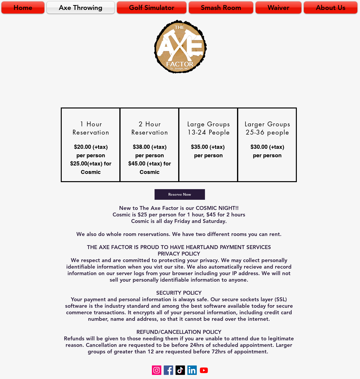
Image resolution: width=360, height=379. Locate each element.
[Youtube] (204, 370)
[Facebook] (168, 370)
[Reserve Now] (180, 194)
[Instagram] (156, 370)
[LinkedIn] (192, 370)
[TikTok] (180, 370)
